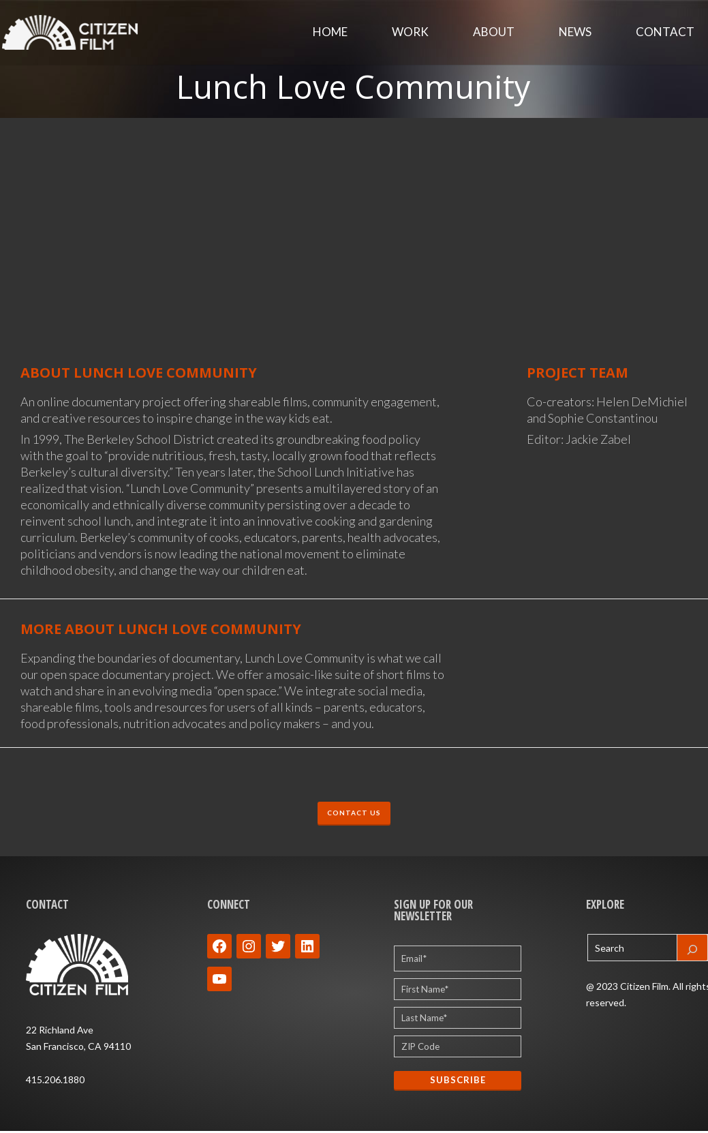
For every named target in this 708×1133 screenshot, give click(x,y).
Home (330, 34)
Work (410, 34)
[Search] (692, 950)
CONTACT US (354, 814)
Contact (665, 34)
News (575, 34)
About (493, 34)
